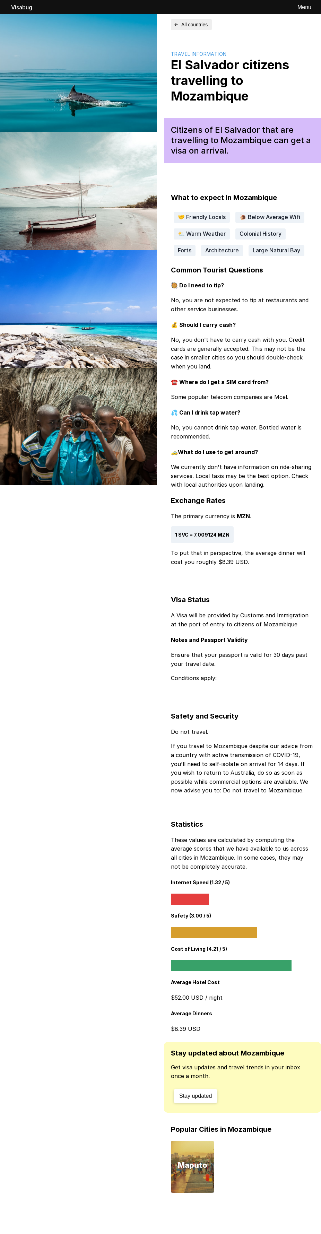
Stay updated (195, 1096)
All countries (191, 24)
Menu (304, 7)
